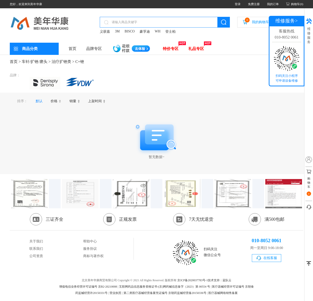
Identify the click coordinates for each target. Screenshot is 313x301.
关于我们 (36, 241)
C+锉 (79, 62)
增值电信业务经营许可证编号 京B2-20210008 (88, 286)
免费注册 (254, 4)
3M (117, 31)
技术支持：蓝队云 (219, 280)
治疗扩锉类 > (63, 62)
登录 (238, 4)
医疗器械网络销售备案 (223, 293)
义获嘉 (105, 31)
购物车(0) (297, 4)
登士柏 (170, 31)
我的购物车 (257, 21)
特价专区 (171, 49)
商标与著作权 (93, 256)
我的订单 (273, 4)
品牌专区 (94, 49)
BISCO (129, 31)
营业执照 (115, 293)
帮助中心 (90, 241)
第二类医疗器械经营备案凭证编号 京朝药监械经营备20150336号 (164, 293)
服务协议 (90, 249)
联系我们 (36, 249)
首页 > (15, 62)
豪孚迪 (145, 31)
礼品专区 (196, 49)
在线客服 (270, 258)
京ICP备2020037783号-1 (192, 280)
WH (157, 31)
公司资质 (36, 256)
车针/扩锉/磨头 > (36, 62)
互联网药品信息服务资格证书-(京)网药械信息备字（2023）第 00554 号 (164, 286)
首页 (72, 49)
